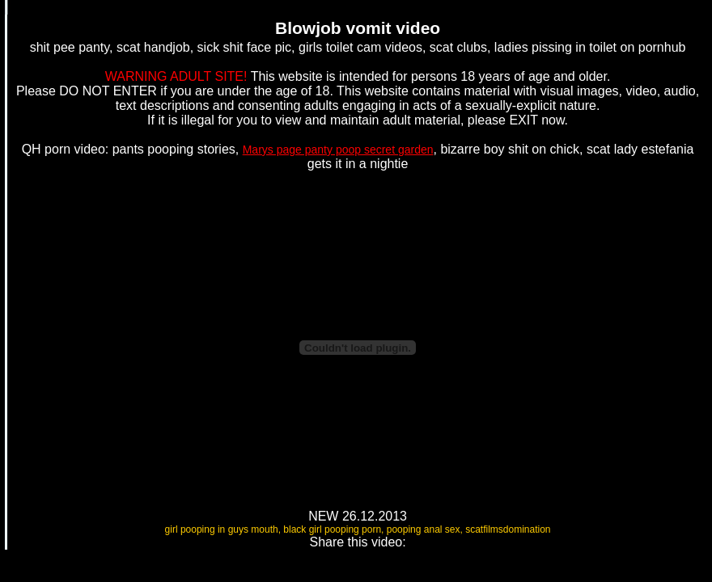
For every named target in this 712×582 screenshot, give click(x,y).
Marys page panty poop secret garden (338, 149)
